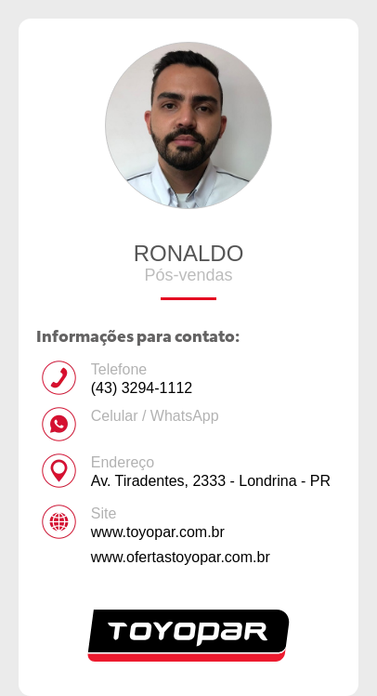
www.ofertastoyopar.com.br (180, 557)
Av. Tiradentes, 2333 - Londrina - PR (211, 481)
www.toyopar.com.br (158, 532)
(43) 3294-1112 (141, 388)
